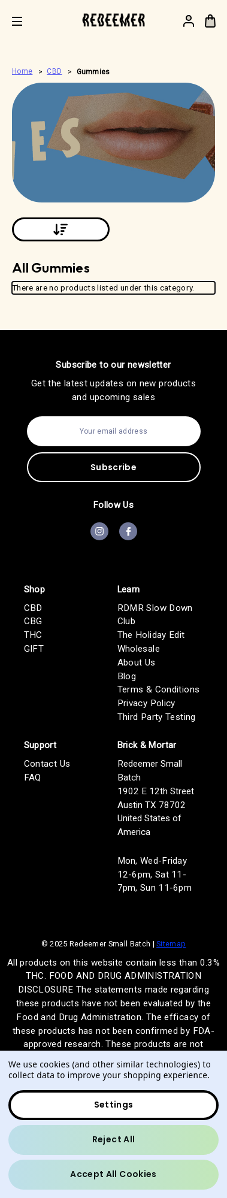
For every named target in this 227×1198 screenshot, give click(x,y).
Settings (114, 1105)
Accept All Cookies (113, 1174)
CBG (33, 621)
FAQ (32, 777)
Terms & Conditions (158, 689)
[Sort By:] (61, 229)
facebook (128, 531)
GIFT (34, 648)
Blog (127, 676)
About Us (136, 662)
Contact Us (47, 763)
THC (33, 635)
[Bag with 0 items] (210, 21)
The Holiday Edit (151, 635)
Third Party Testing (156, 717)
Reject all (113, 1139)
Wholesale (138, 648)
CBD (33, 608)
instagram (99, 531)
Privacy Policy (146, 703)
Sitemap (171, 943)
